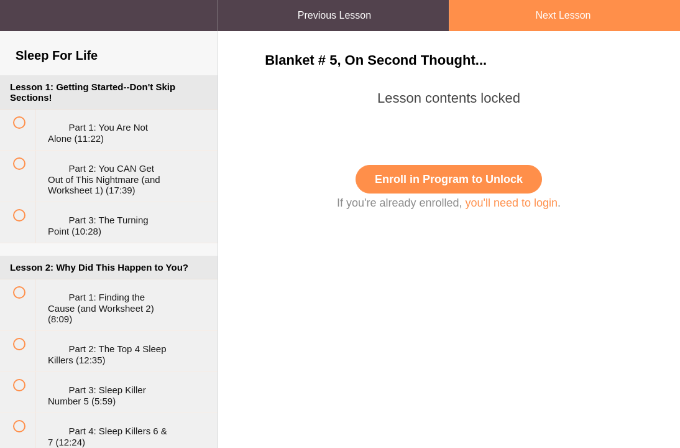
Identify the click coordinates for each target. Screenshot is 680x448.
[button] (195, 6)
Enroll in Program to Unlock (449, 179)
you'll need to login (512, 203)
